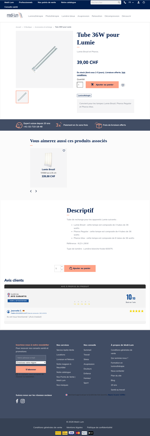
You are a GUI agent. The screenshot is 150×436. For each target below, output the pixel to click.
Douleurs (88, 369)
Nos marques (62, 385)
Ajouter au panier (102, 84)
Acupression (89, 364)
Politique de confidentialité (99, 427)
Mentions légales (75, 427)
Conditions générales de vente (47, 427)
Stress (86, 359)
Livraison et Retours (65, 359)
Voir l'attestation (18, 301)
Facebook (18, 401)
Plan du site (116, 375)
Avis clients (14, 280)
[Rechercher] (106, 2)
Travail (87, 354)
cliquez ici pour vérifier (116, 395)
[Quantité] (80, 85)
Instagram (23, 401)
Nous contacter (117, 371)
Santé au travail (118, 390)
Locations (61, 354)
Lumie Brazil (48, 169)
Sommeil (87, 350)
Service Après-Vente (65, 350)
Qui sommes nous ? (119, 358)
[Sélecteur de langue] (131, 2)
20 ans (114, 385)
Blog (113, 380)
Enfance (87, 373)
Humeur (87, 378)
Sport (86, 383)
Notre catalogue (64, 372)
